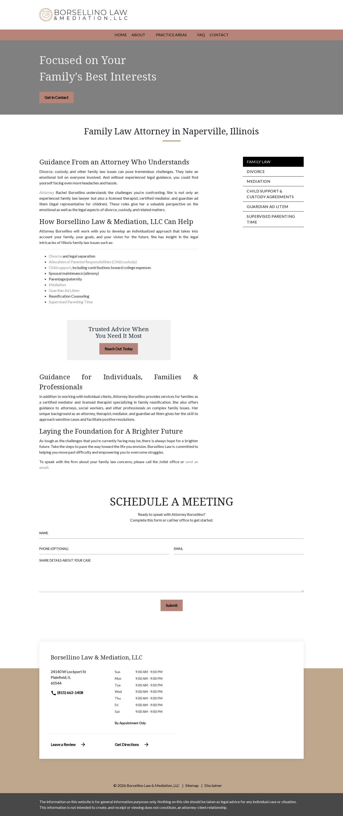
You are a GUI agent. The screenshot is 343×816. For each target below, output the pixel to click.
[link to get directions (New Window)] (79, 679)
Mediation (57, 284)
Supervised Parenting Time (71, 301)
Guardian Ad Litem (64, 290)
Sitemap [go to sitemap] (192, 785)
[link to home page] (83, 14)
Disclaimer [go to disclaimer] (213, 785)
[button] (148, 35)
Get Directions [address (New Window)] (132, 744)
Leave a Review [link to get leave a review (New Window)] (68, 744)
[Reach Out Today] (118, 349)
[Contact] (219, 35)
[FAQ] (201, 35)
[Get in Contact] (56, 97)
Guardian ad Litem (267, 206)
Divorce (55, 256)
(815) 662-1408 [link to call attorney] (67, 692)
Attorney (46, 192)
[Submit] (172, 605)
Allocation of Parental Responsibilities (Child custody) (93, 261)
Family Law (258, 161)
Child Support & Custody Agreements (270, 194)
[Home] (121, 35)
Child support (60, 267)
